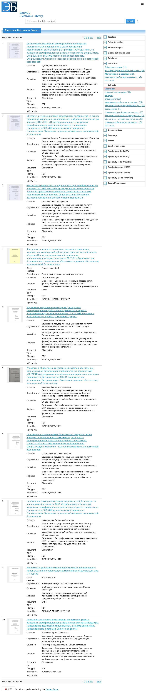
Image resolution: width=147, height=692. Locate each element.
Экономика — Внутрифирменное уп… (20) (125, 105)
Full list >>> (109, 80)
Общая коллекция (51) (115, 67)
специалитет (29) (113, 98)
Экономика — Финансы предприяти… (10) (124, 115)
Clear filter (110, 88)
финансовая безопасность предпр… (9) (123, 122)
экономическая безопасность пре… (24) (124, 102)
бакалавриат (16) (113, 108)
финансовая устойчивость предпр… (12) (124, 112)
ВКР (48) (109, 95)
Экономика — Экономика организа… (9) (124, 119)
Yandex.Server (52, 689)
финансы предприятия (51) (118, 92)
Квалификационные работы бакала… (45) (125, 70)
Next (99, 37)
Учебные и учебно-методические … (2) (123, 77)
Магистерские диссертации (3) (119, 73)
